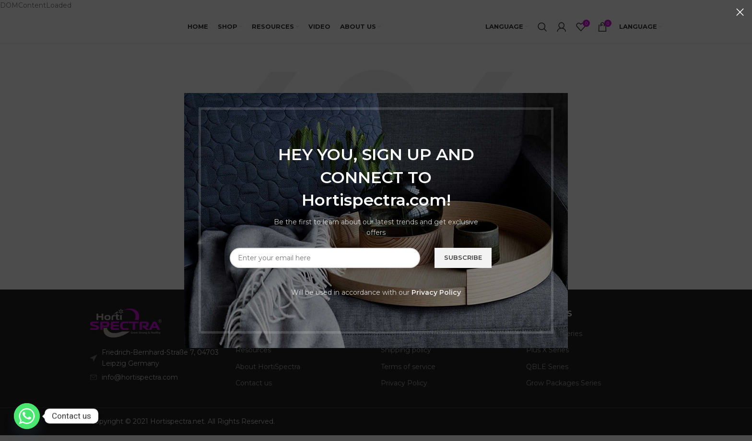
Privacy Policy (436, 292)
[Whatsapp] (27, 416)
